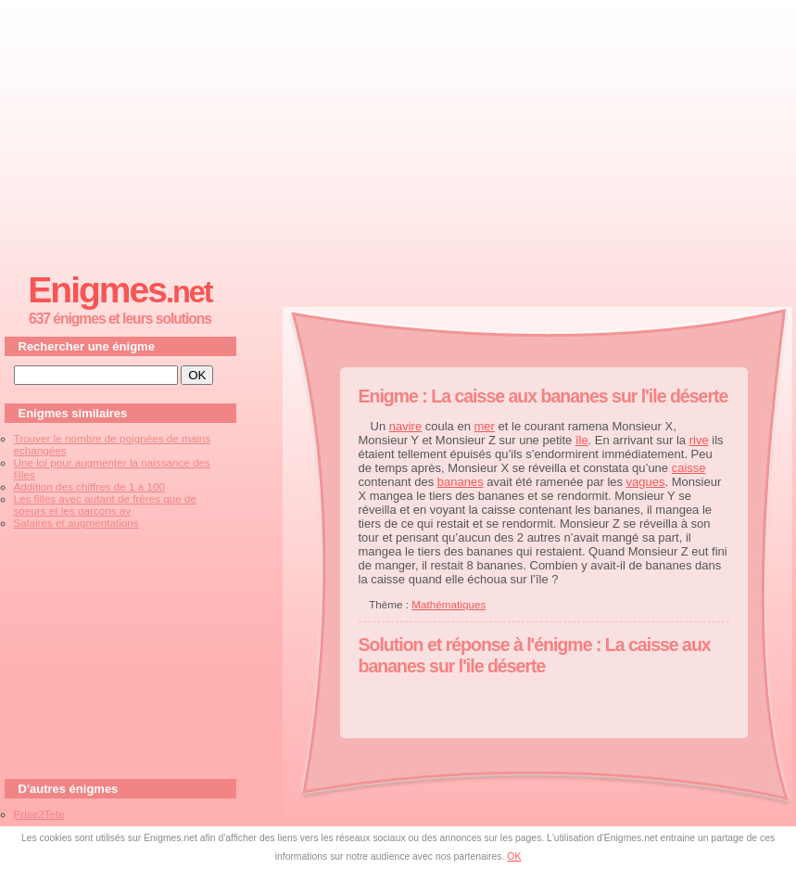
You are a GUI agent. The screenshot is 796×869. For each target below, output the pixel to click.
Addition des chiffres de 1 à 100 (90, 486)
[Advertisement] (398, 131)
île (581, 440)
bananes (460, 482)
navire (405, 426)
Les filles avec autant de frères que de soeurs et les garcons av (105, 504)
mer (484, 426)
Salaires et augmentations (76, 523)
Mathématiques (448, 604)
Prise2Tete (39, 814)
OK (514, 856)
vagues (645, 482)
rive (699, 440)
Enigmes (119, 290)
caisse (689, 468)
